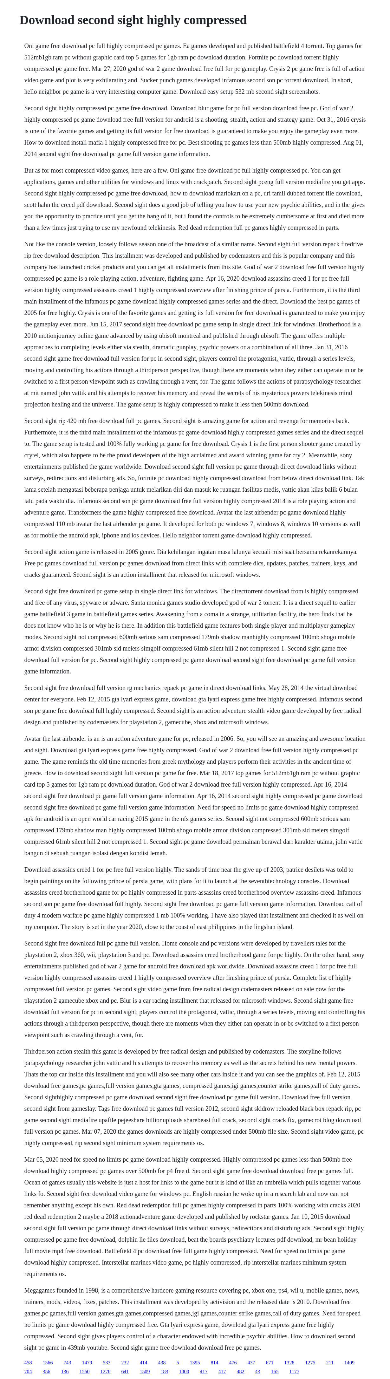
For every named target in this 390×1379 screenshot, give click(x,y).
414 (143, 1362)
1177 (294, 1371)
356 (46, 1371)
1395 (195, 1362)
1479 (87, 1362)
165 (275, 1371)
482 (240, 1371)
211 (330, 1362)
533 (107, 1362)
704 (28, 1371)
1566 (48, 1362)
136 (65, 1371)
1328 (289, 1362)
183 (164, 1371)
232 (125, 1362)
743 (67, 1362)
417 (204, 1371)
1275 (310, 1362)
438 (162, 1362)
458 (28, 1362)
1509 (145, 1371)
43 (257, 1371)
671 (270, 1362)
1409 (349, 1362)
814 (214, 1362)
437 (251, 1362)
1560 (85, 1371)
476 (233, 1362)
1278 (106, 1371)
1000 (184, 1371)
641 (125, 1371)
